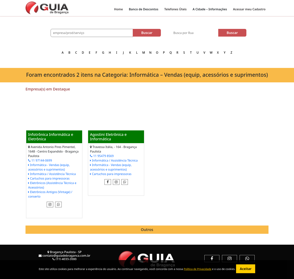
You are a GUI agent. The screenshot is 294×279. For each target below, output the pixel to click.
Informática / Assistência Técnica (52, 174)
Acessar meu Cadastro (249, 9)
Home (118, 9)
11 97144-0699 (40, 160)
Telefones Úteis (175, 9)
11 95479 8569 (102, 156)
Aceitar (245, 268)
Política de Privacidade (197, 269)
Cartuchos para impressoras (49, 178)
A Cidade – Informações (210, 9)
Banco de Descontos (143, 9)
